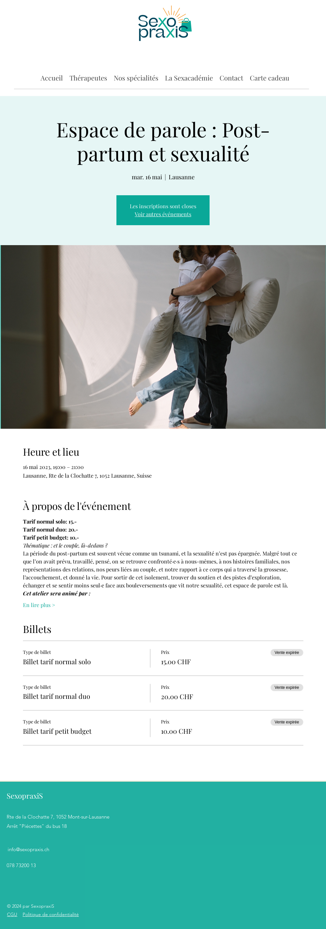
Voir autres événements (163, 214)
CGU (12, 914)
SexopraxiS (25, 796)
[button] (88, 77)
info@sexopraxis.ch (28, 849)
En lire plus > (39, 604)
